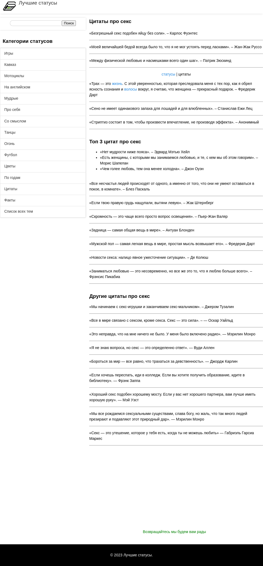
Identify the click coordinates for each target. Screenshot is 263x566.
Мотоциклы (14, 76)
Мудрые (11, 98)
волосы (130, 89)
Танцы (10, 132)
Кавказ (10, 64)
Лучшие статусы (38, 3)
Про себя (12, 109)
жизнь (117, 83)
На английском (17, 87)
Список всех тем (18, 211)
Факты (9, 200)
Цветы (9, 166)
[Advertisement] (176, 491)
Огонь (9, 143)
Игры (8, 53)
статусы (168, 74)
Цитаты (10, 189)
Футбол (10, 155)
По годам (12, 177)
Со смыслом (15, 121)
